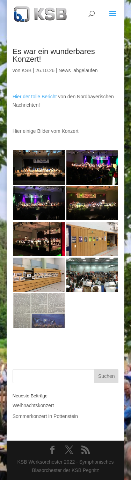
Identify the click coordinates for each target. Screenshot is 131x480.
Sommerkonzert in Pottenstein (45, 416)
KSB (26, 70)
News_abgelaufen (77, 70)
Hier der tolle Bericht (35, 96)
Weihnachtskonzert (33, 405)
